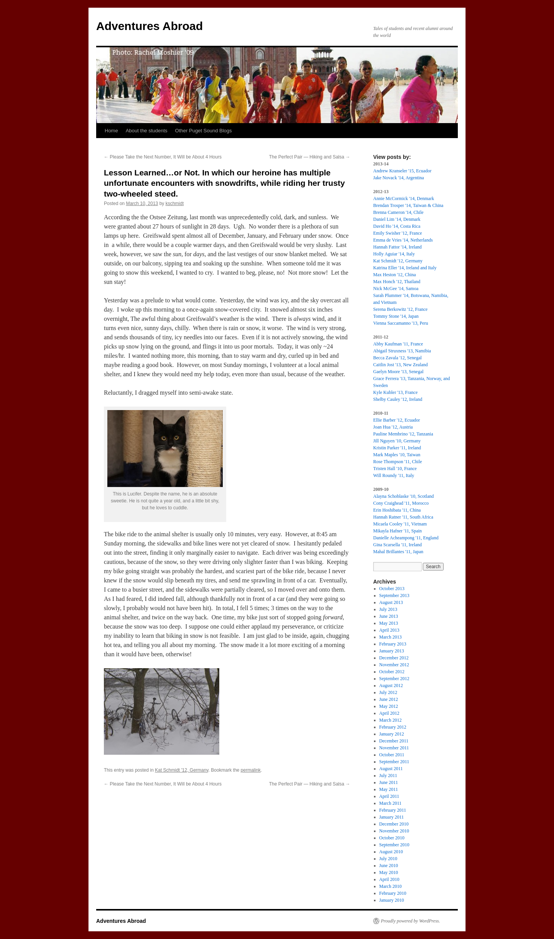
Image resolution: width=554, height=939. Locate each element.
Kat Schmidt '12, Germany (182, 770)
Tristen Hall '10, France (395, 468)
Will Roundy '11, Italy (393, 475)
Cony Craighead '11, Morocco (401, 503)
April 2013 (389, 630)
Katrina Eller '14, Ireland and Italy (405, 267)
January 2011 (391, 817)
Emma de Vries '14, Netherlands (403, 240)
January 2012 (391, 734)
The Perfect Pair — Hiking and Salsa (309, 157)
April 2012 (389, 713)
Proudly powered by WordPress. (410, 921)
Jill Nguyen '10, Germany (397, 441)
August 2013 (391, 602)
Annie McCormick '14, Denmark (403, 198)
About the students (146, 130)
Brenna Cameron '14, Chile (398, 212)
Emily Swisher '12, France (397, 233)
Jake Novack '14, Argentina (398, 177)
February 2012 (392, 727)
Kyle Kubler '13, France (395, 392)
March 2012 (390, 720)
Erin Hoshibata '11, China (397, 510)
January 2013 (391, 651)
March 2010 (390, 886)
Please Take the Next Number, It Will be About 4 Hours (163, 157)
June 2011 (388, 782)
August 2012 (391, 685)
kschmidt (174, 203)
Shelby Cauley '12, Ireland (397, 399)
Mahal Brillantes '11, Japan (398, 551)
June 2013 (388, 616)
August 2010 (391, 851)
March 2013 (390, 637)
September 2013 (394, 595)
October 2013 (392, 588)
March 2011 (390, 803)
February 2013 (392, 644)
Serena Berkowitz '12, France (400, 309)
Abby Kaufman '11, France (398, 344)
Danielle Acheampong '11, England (406, 537)
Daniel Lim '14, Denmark (397, 219)
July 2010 (388, 858)
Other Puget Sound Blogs (203, 130)
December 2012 (394, 657)
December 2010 (394, 824)
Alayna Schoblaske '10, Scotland (403, 496)
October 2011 (391, 754)
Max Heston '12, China (394, 274)
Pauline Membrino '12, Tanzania (403, 434)
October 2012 (392, 671)
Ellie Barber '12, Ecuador (396, 420)
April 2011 (389, 796)
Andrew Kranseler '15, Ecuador (402, 170)
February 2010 (392, 893)
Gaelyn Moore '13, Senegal (398, 371)
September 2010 (394, 844)
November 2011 (394, 748)
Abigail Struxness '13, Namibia (402, 351)
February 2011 (392, 810)
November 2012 (394, 664)
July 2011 (388, 775)
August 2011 (391, 768)
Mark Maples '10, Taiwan (396, 454)
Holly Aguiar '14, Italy (394, 254)
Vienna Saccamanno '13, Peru (400, 323)
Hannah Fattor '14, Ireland (397, 247)
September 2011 (394, 761)
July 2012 (388, 692)
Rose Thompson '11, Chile (397, 461)
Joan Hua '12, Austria (393, 427)
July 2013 (388, 609)
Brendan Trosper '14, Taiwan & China (408, 205)
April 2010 (389, 879)
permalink (251, 770)
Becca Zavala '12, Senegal (397, 357)
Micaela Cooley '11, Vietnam (400, 524)
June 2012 (388, 699)
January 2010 (391, 900)
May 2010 (388, 872)
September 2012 (394, 678)
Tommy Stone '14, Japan (396, 316)
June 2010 (388, 865)
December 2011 (394, 741)
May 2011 (388, 789)
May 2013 (388, 623)
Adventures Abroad (149, 26)
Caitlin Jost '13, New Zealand (400, 364)
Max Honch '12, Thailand (397, 281)
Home (111, 130)
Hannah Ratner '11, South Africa (403, 517)
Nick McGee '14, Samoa (395, 288)
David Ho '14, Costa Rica (396, 226)
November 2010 (394, 831)
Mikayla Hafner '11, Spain (397, 531)
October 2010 (392, 838)
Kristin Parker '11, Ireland (397, 447)
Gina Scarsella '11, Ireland (397, 544)
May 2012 (388, 706)
